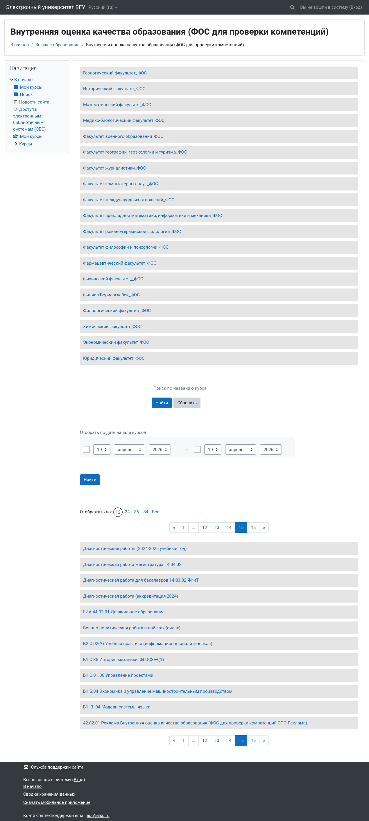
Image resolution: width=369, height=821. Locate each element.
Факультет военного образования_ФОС (123, 136)
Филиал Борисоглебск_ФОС (111, 295)
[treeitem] (37, 111)
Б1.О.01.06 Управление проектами (118, 675)
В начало (19, 44)
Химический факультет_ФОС (112, 326)
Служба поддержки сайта (53, 767)
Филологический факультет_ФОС (117, 310)
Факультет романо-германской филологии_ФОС (132, 231)
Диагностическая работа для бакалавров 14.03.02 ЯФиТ (141, 580)
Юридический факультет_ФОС (114, 358)
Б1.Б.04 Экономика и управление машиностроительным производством (157, 691)
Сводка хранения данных (49, 794)
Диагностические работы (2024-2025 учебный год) (135, 548)
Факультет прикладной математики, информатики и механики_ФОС (152, 215)
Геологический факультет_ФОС (115, 73)
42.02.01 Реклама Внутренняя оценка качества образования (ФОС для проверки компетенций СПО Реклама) (195, 723)
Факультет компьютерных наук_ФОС (120, 183)
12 (118, 512)
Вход (356, 7)
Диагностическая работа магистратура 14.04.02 (132, 564)
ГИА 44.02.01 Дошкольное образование (123, 612)
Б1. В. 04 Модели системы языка (117, 707)
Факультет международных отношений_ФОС (128, 199)
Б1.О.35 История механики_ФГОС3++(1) (123, 659)
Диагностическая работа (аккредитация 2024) (130, 596)
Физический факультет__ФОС (113, 279)
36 (136, 511)
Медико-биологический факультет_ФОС (123, 120)
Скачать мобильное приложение (56, 802)
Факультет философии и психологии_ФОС (126, 247)
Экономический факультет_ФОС (116, 342)
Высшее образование (57, 44)
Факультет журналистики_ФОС (114, 168)
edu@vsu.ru (98, 815)
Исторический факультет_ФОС (114, 88)
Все (155, 511)
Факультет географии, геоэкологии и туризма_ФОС (135, 152)
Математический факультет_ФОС (117, 104)
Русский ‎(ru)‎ (101, 7)
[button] (292, 7)
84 (146, 511)
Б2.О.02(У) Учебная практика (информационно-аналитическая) (147, 643)
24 (127, 511)
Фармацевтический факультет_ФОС (119, 263)
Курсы (25, 144)
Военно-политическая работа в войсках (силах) (131, 628)
